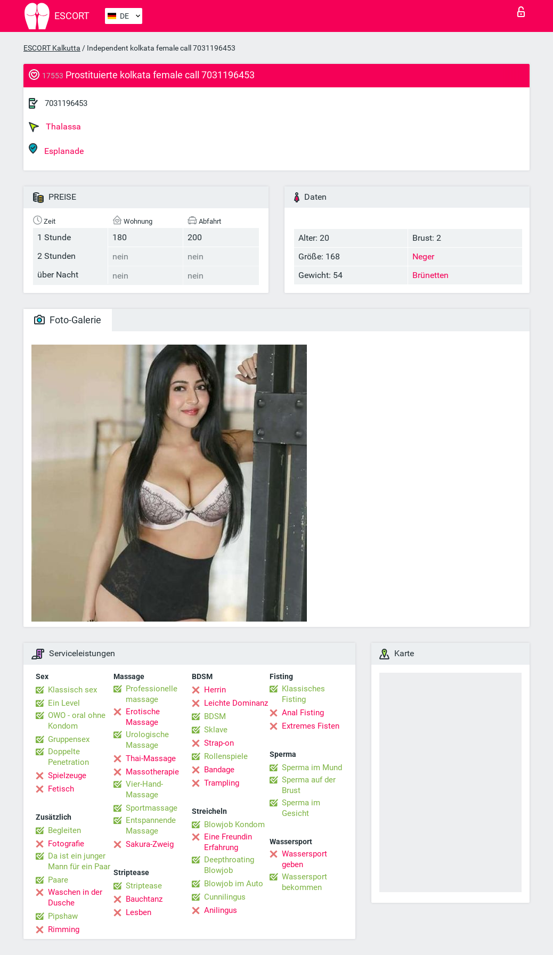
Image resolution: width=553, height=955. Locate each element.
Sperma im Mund (312, 767)
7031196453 (66, 103)
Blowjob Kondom (234, 824)
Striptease (144, 886)
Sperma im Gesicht (301, 808)
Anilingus (220, 910)
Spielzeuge (67, 775)
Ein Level (64, 703)
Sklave (215, 729)
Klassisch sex (72, 690)
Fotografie (66, 843)
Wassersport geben (304, 859)
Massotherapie (152, 772)
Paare (58, 880)
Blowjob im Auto (233, 883)
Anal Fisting (303, 712)
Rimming (63, 929)
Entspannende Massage (151, 825)
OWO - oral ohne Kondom (76, 721)
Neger (423, 256)
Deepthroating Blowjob (229, 865)
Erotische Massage (143, 717)
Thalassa (55, 126)
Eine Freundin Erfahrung (228, 842)
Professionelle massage (151, 694)
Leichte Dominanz (236, 703)
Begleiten (64, 830)
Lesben (138, 912)
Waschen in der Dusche (75, 897)
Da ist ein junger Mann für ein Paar (79, 861)
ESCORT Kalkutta (51, 48)
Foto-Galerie (67, 319)
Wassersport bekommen (304, 882)
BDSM (215, 716)
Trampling (221, 783)
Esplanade (56, 149)
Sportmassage (151, 808)
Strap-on (219, 743)
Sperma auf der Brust (309, 785)
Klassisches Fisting (303, 694)
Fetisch (61, 789)
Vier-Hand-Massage (144, 789)
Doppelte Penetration (68, 757)
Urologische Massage (147, 740)
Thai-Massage (151, 758)
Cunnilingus (225, 897)
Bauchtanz (144, 899)
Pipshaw (63, 916)
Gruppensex (69, 739)
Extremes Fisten (310, 726)
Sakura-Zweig (150, 844)
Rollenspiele (226, 756)
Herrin (215, 690)
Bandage (219, 769)
